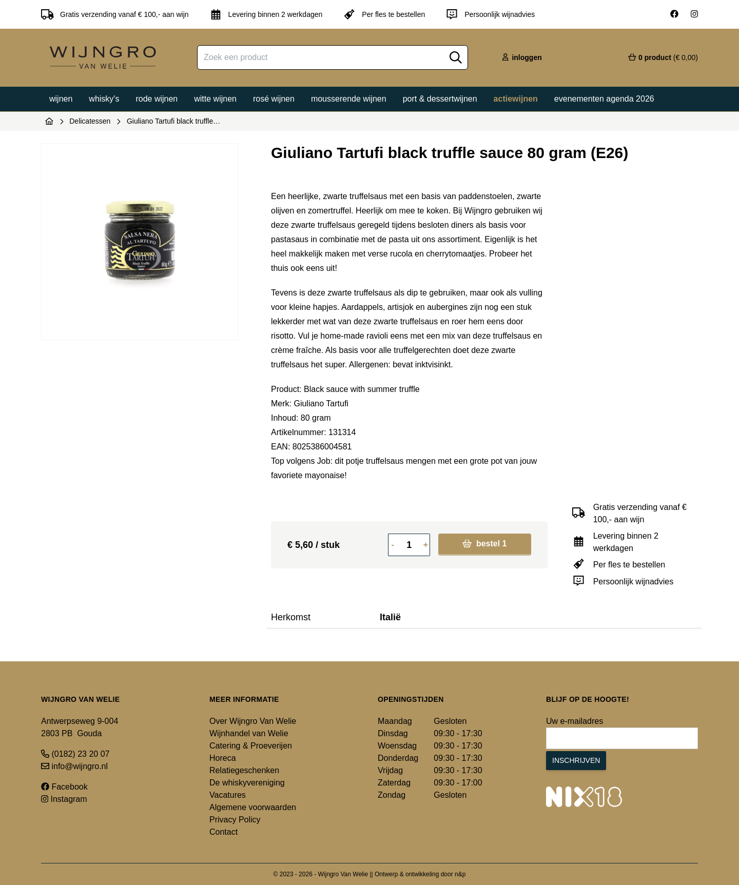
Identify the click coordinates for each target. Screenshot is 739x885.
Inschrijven (576, 760)
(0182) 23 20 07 (75, 754)
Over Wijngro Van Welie (252, 721)
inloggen (521, 57)
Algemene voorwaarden (252, 807)
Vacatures (227, 795)
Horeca (222, 758)
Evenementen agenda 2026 (604, 98)
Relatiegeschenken (244, 770)
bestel (484, 543)
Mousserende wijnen (348, 98)
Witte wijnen (215, 98)
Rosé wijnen (274, 98)
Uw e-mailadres (574, 721)
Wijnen (60, 98)
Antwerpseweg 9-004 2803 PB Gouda (79, 727)
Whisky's (104, 98)
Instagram (64, 799)
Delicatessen (89, 121)
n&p (460, 874)
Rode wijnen (156, 98)
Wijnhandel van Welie (248, 733)
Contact (223, 832)
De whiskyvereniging (247, 782)
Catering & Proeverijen (250, 745)
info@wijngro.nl (74, 766)
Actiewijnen (516, 98)
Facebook (64, 786)
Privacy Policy (235, 819)
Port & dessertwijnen (440, 98)
